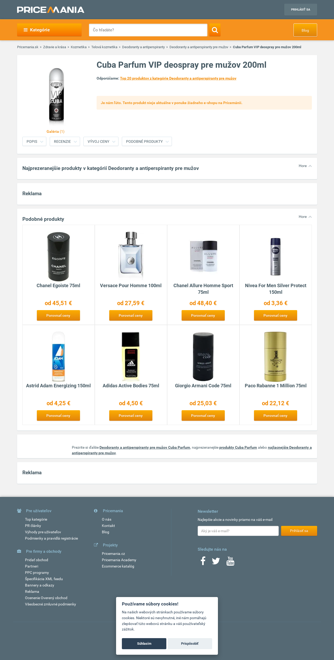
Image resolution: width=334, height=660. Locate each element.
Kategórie (37, 29)
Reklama (32, 591)
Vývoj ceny (98, 141)
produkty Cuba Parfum (238, 447)
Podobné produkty (144, 141)
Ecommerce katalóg (118, 566)
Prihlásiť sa (300, 9)
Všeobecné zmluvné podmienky (50, 604)
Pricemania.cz (113, 553)
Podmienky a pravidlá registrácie (51, 538)
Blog (305, 30)
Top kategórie (36, 519)
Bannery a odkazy (39, 585)
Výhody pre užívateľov (43, 532)
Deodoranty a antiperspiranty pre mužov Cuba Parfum (144, 447)
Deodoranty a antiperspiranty (143, 47)
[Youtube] (230, 563)
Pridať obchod (36, 560)
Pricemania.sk (27, 47)
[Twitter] (216, 563)
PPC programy (37, 572)
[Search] (215, 29)
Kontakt (108, 526)
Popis (32, 141)
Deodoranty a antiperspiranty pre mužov (199, 47)
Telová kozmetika (104, 47)
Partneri (31, 566)
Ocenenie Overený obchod (46, 598)
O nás (106, 519)
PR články (33, 526)
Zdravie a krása (54, 47)
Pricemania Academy (119, 560)
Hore (303, 166)
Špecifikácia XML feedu (44, 579)
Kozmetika (79, 47)
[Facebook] (203, 563)
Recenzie (62, 141)
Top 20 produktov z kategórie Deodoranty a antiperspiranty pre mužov (178, 78)
